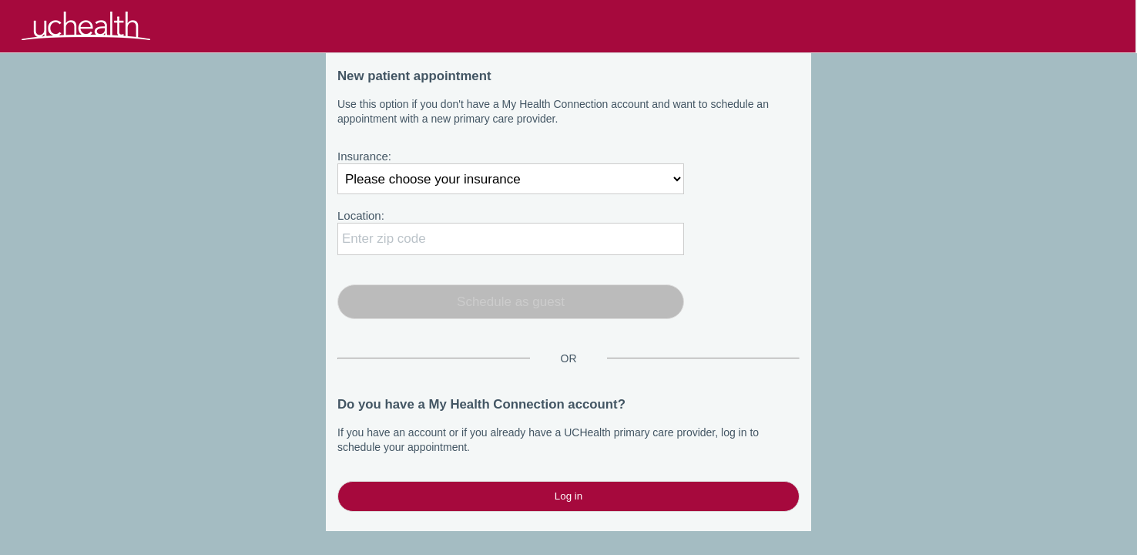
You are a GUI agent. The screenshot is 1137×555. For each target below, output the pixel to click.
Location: (360, 215)
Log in (568, 496)
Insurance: (364, 156)
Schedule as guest (511, 301)
